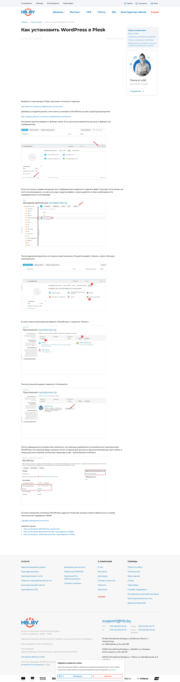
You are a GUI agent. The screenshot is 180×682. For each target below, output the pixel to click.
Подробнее (112, 670)
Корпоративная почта (31, 576)
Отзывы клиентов (106, 580)
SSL (114, 12)
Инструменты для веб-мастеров (143, 594)
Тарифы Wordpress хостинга (35, 521)
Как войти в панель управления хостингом (42, 106)
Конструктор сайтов (133, 12)
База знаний (134, 576)
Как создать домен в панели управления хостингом (46, 117)
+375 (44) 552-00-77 (118, 630)
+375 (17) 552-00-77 (146, 626)
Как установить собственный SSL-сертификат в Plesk (49, 534)
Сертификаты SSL (29, 589)
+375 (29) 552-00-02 (146, 630)
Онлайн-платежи (72, 583)
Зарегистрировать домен (33, 567)
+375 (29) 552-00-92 (117, 626)
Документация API (137, 603)
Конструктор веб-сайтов (33, 585)
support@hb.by (116, 621)
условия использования (32, 665)
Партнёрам (133, 585)
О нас (100, 567)
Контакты (102, 572)
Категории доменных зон (140, 598)
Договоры (103, 576)
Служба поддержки (137, 589)
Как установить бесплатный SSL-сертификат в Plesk (49, 532)
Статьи (131, 580)
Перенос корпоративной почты (36, 580)
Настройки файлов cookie (33, 657)
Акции (155, 12)
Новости (102, 585)
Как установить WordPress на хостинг (42, 529)
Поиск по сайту (135, 567)
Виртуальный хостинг (74, 567)
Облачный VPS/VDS (73, 572)
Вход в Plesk (133, 33)
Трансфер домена (30, 572)
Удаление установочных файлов (142, 37)
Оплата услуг (134, 572)
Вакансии (102, 589)
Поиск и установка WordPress (140, 40)
